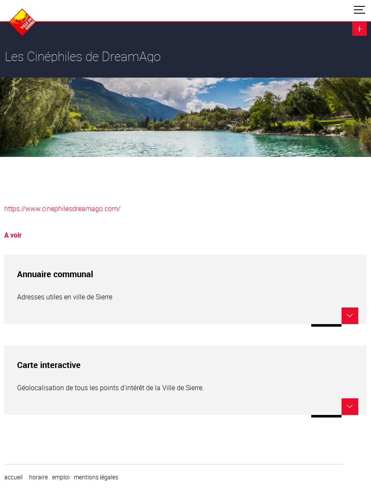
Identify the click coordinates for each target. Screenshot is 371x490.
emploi (61, 477)
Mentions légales (96, 477)
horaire (38, 477)
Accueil (13, 477)
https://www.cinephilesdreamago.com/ (62, 208)
